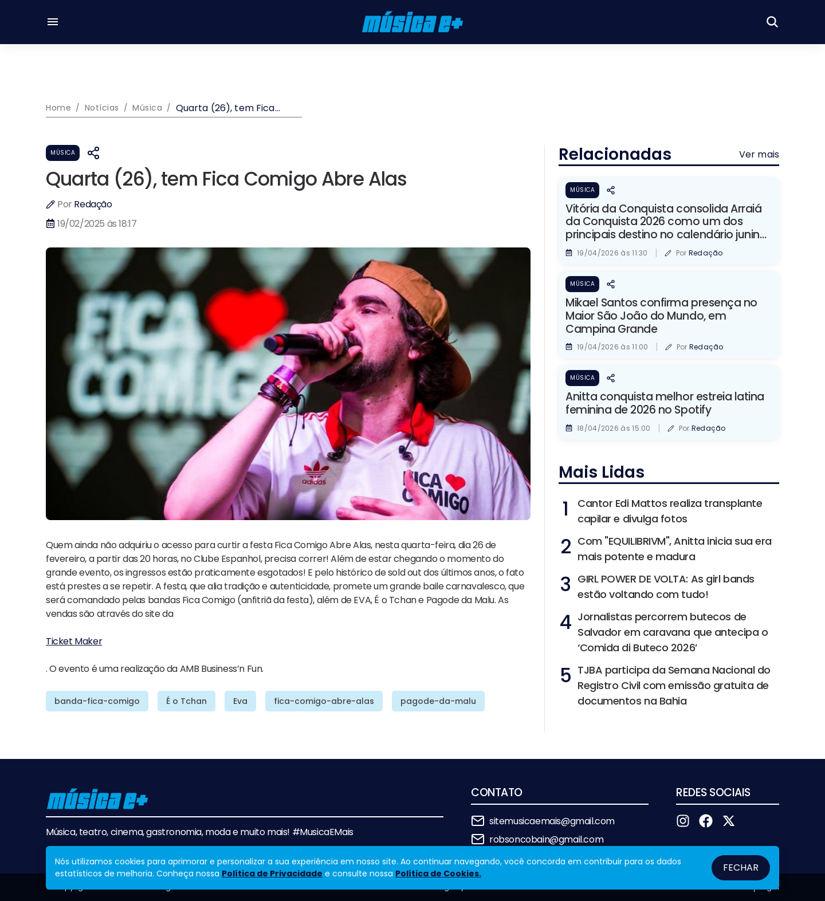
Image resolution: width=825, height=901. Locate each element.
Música (62, 152)
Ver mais (759, 154)
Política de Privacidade (272, 873)
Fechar (741, 867)
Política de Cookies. (438, 873)
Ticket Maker (74, 641)
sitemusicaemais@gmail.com (552, 821)
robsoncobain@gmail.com (546, 839)
